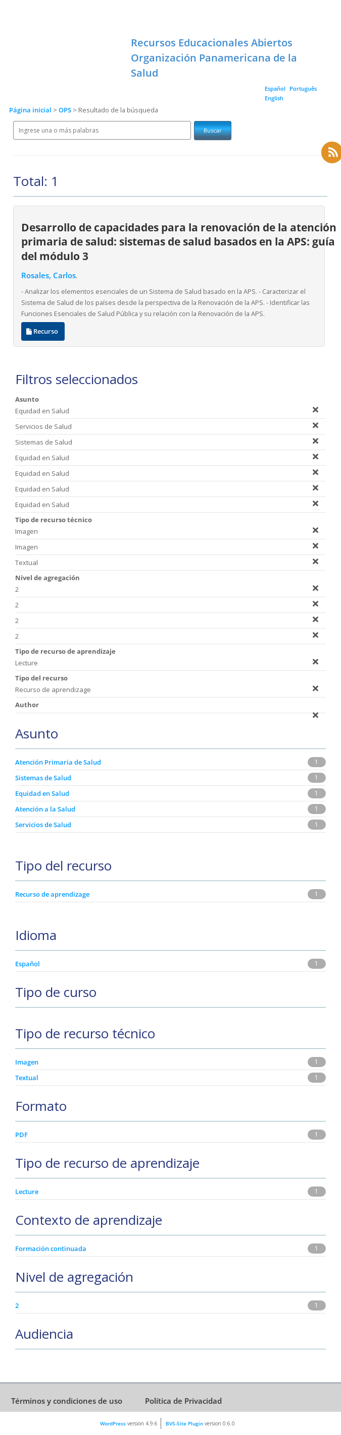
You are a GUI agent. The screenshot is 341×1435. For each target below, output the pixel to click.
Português (303, 88)
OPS (66, 110)
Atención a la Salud (45, 809)
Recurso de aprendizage (52, 894)
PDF (21, 1134)
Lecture (26, 1191)
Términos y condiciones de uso (66, 1401)
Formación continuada (50, 1248)
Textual (26, 1077)
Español (275, 88)
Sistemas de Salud (43, 777)
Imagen (26, 1062)
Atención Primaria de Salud (58, 762)
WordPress (113, 1423)
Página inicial (30, 110)
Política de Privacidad (183, 1401)
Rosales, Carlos (48, 275)
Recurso (43, 331)
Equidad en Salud (42, 793)
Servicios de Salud (43, 824)
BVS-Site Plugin (184, 1423)
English (274, 98)
